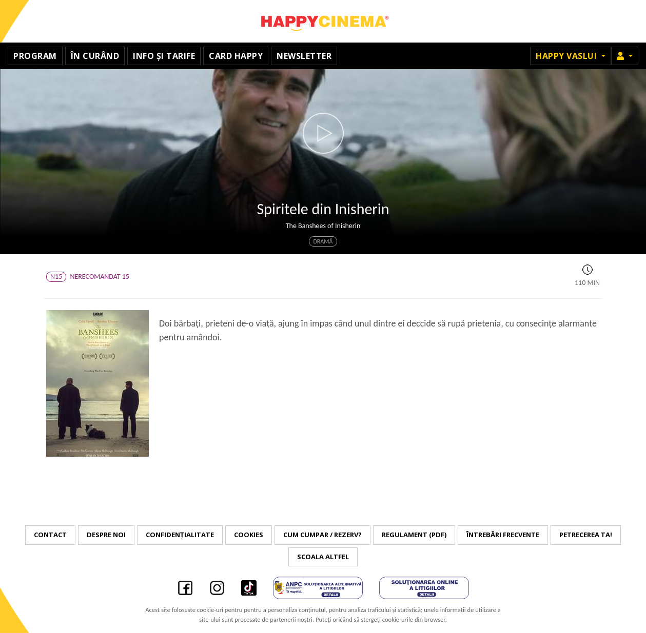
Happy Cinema (323, 21)
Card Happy (236, 56)
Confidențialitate (180, 534)
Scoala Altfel (323, 556)
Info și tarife (164, 56)
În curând (95, 56)
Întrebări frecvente (502, 534)
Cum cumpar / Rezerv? (322, 534)
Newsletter (304, 56)
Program (35, 56)
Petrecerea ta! (585, 534)
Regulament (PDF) (414, 534)
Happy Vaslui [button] (567, 56)
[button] (624, 56)
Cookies (248, 534)
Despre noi (106, 534)
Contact (50, 534)
